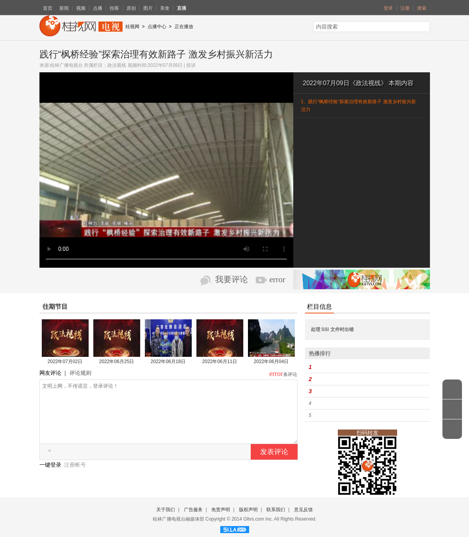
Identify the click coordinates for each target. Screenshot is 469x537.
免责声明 (220, 509)
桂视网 (132, 26)
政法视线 (116, 65)
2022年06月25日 (116, 361)
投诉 (191, 65)
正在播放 (184, 26)
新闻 (64, 8)
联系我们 (275, 509)
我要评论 (231, 279)
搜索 (421, 8)
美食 (164, 8)
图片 (148, 8)
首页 (47, 8)
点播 (97, 8)
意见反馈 (303, 509)
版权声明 (248, 509)
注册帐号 (75, 476)
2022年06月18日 (168, 361)
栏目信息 (319, 306)
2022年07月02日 (65, 361)
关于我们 (165, 509)
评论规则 (80, 373)
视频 (81, 8)
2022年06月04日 (271, 361)
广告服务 (193, 509)
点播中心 (157, 26)
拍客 (114, 8)
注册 (405, 8)
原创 (131, 8)
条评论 (290, 374)
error (277, 279)
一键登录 (51, 476)
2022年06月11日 (219, 361)
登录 (388, 8)
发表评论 (274, 463)
